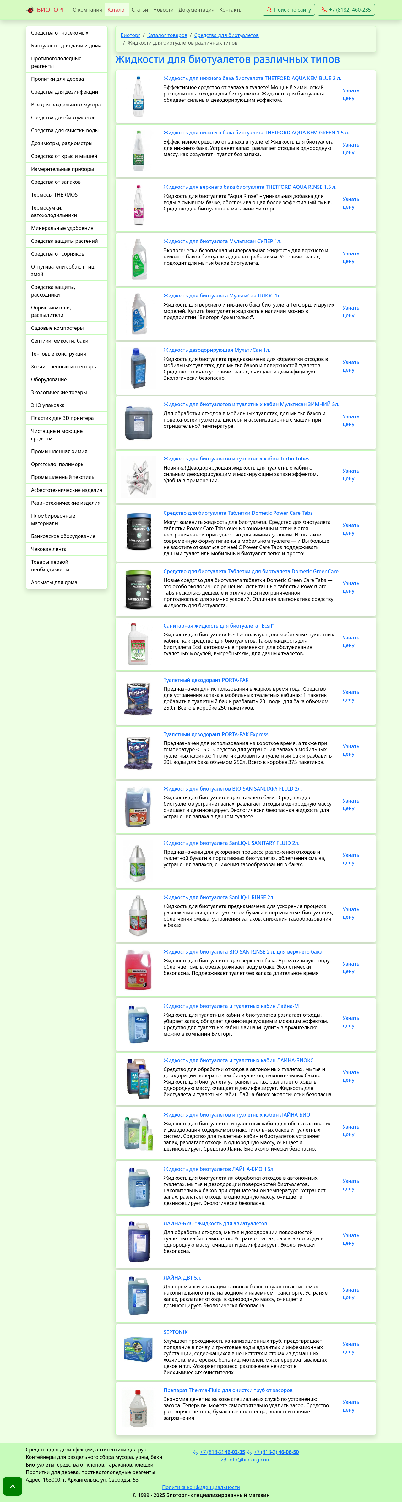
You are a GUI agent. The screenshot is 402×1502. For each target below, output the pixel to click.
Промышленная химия (59, 451)
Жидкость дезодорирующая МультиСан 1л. (217, 349)
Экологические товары (59, 392)
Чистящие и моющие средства (57, 434)
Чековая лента (49, 549)
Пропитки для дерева (57, 78)
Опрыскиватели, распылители (51, 311)
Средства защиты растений (64, 240)
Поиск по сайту (289, 9)
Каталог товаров (167, 35)
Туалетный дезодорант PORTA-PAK (206, 680)
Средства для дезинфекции (64, 91)
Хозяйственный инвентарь (63, 366)
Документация (197, 9)
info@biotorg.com (246, 1459)
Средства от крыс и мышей (64, 156)
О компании (88, 9)
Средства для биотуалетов (63, 117)
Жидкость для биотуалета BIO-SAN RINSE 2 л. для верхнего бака (243, 951)
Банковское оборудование (63, 536)
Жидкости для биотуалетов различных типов (227, 59)
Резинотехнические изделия (65, 502)
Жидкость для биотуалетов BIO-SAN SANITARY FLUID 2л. (233, 788)
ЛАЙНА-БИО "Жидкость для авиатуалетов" (216, 1223)
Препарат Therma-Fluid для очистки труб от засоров (228, 1390)
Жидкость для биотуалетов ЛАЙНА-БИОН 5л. (219, 1169)
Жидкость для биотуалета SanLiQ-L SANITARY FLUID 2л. (232, 843)
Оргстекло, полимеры (57, 464)
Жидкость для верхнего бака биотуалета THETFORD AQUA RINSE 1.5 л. (250, 186)
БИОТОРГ (45, 10)
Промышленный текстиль (62, 477)
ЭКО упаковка (48, 405)
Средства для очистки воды (65, 130)
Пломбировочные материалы (53, 519)
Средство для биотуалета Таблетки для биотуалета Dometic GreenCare (251, 571)
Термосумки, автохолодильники (54, 211)
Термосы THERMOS (54, 194)
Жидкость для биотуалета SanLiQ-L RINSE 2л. (219, 897)
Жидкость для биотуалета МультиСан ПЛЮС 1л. (223, 295)
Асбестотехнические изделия (66, 490)
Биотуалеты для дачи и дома (66, 45)
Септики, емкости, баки (59, 340)
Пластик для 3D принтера (62, 418)
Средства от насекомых (59, 32)
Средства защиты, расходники (53, 291)
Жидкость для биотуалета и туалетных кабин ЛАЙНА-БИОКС (239, 1060)
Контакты (231, 9)
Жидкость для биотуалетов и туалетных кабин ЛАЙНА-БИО (237, 1114)
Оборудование (49, 379)
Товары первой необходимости (50, 565)
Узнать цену (351, 94)
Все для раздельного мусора (66, 104)
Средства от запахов (56, 181)
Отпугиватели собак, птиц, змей (63, 270)
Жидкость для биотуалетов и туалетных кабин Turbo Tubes (237, 458)
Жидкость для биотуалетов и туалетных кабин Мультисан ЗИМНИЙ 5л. (252, 404)
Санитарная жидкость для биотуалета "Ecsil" (219, 625)
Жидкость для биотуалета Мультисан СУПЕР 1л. (223, 241)
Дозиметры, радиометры (62, 143)
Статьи (140, 9)
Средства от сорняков (57, 253)
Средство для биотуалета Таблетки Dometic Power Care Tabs (238, 512)
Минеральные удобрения (62, 228)
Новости (163, 9)
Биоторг (130, 35)
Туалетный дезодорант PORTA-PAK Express (216, 734)
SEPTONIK (176, 1332)
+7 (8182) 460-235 (346, 9)
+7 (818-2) (219, 1452)
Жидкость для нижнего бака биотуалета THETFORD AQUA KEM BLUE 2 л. (252, 78)
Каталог (117, 9)
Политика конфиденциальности (201, 1487)
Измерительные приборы (62, 169)
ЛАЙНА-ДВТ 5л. (182, 1277)
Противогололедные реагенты (56, 62)
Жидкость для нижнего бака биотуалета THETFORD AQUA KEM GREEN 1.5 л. (257, 132)
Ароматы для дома (54, 582)
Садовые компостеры (57, 327)
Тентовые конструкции (58, 353)
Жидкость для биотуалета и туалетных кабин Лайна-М (231, 1006)
